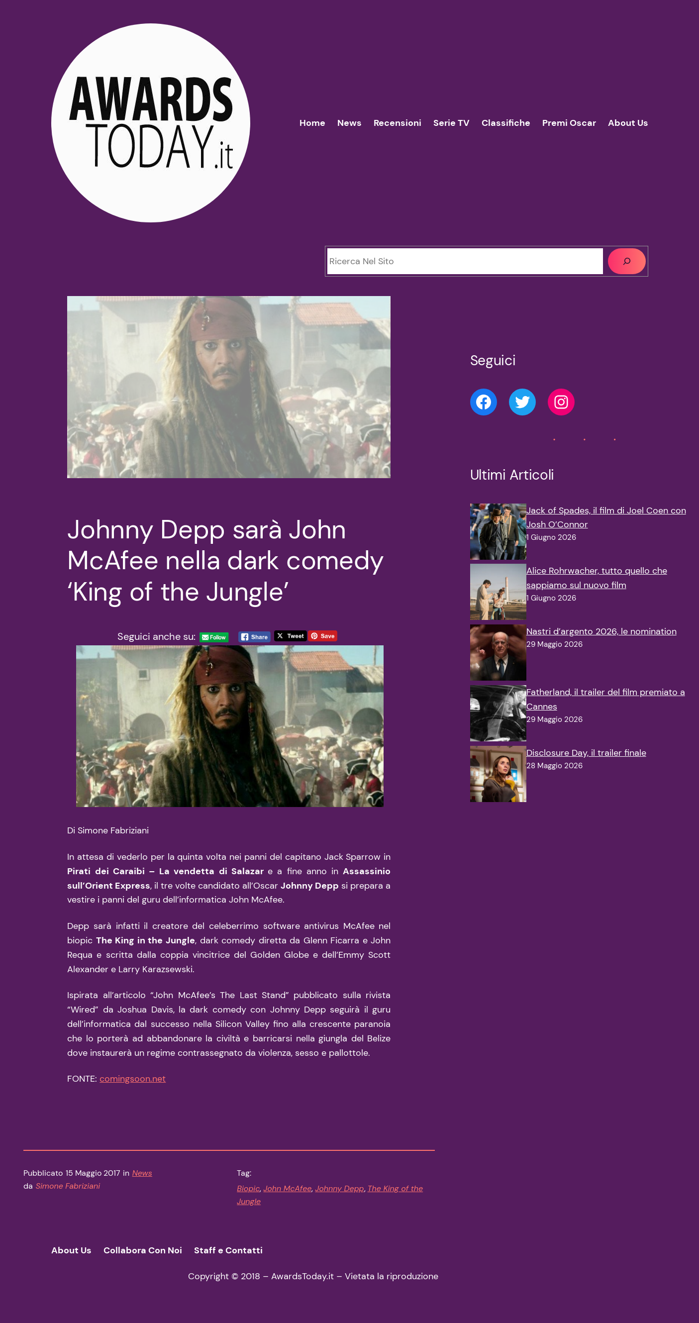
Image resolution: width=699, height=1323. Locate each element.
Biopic (248, 1188)
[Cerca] (627, 261)
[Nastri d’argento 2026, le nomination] (498, 654)
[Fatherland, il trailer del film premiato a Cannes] (498, 715)
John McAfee (287, 1188)
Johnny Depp (339, 1188)
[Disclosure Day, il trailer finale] (498, 776)
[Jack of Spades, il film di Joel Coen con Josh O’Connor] (498, 534)
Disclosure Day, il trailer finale (586, 753)
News (142, 1173)
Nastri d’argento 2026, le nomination (601, 631)
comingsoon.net (133, 1079)
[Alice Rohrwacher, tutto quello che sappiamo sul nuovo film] (498, 594)
